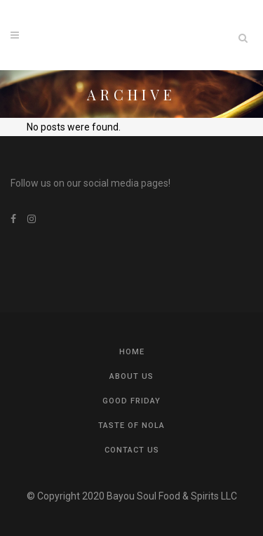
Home (131, 351)
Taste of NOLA (131, 425)
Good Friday (131, 401)
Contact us (131, 450)
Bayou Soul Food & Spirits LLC (172, 496)
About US (131, 376)
